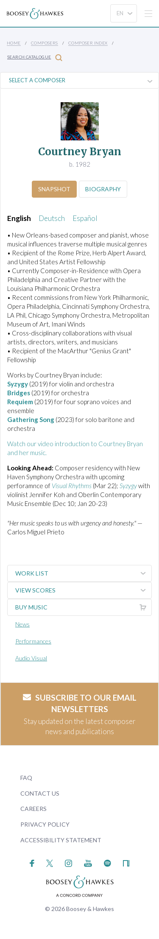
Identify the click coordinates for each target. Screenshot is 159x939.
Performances (33, 641)
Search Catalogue (34, 57)
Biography (103, 189)
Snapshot (54, 189)
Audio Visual (31, 658)
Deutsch (52, 218)
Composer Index (88, 42)
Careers (33, 808)
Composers (44, 42)
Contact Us (39, 793)
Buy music (83, 607)
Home (14, 42)
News (22, 624)
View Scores (83, 590)
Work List (83, 573)
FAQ (26, 777)
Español (85, 218)
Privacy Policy (45, 824)
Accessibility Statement (60, 840)
